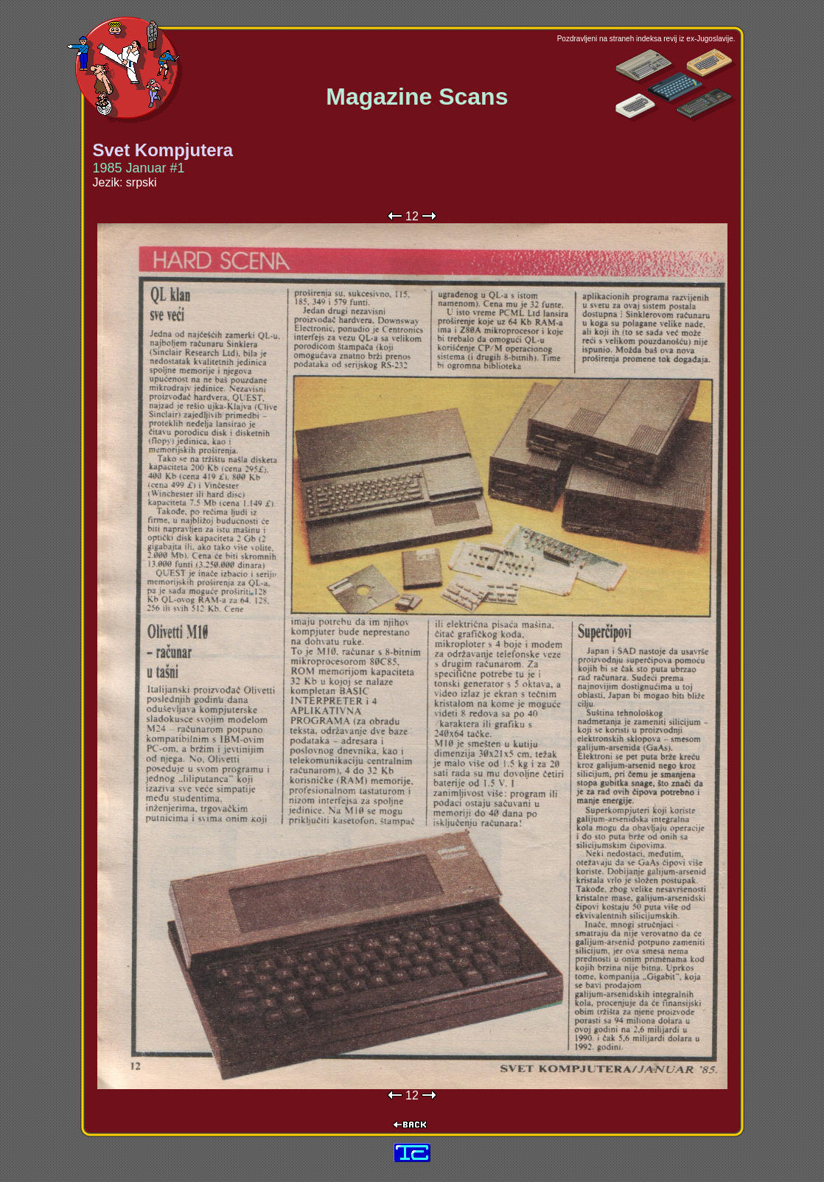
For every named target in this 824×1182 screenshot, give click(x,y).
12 (412, 216)
